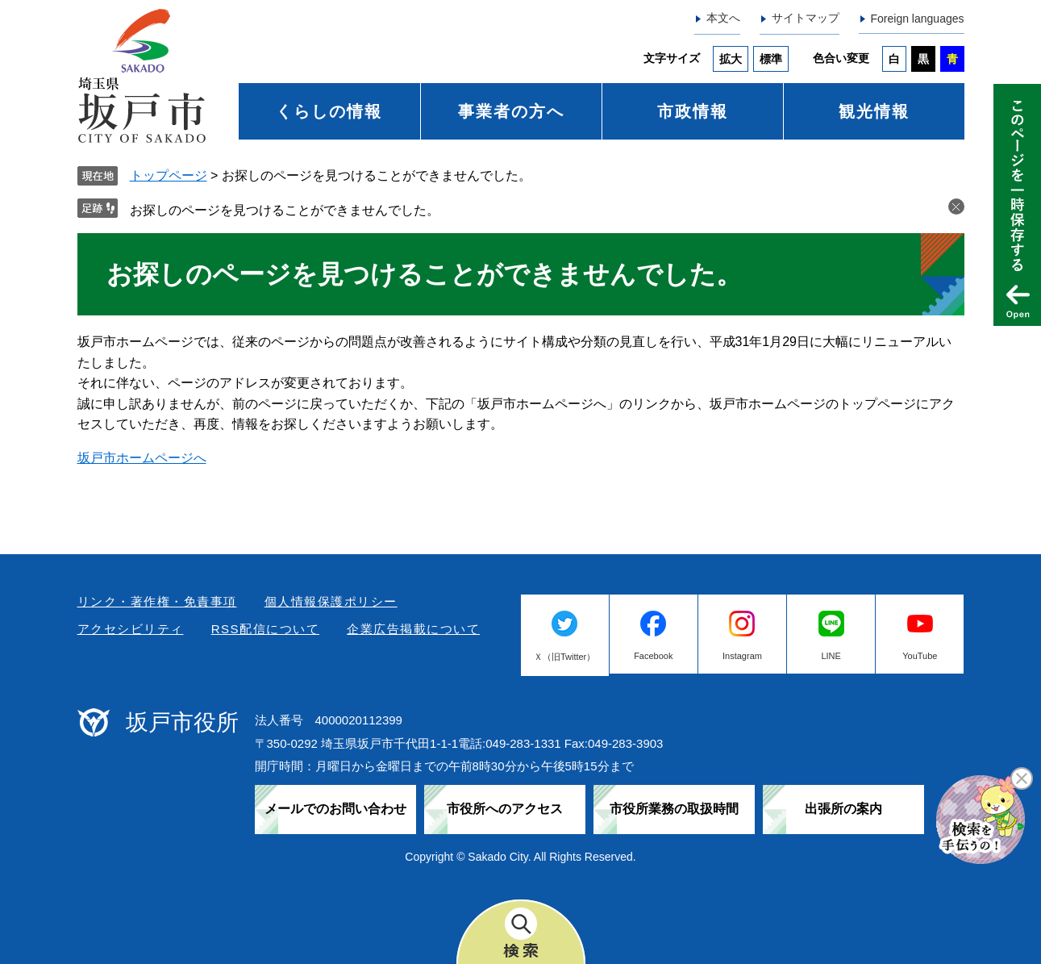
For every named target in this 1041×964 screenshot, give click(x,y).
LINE (830, 656)
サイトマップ (805, 17)
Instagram (742, 656)
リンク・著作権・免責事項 (157, 601)
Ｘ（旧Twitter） (564, 656)
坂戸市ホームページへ (141, 458)
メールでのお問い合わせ (335, 809)
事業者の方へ (511, 111)
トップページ (168, 175)
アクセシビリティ (130, 629)
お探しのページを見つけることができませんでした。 (284, 210)
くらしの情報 (329, 111)
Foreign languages (917, 18)
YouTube (919, 656)
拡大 (730, 58)
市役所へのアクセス (505, 809)
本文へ (723, 17)
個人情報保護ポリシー (331, 601)
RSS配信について (265, 629)
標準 (771, 58)
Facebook (653, 656)
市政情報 (692, 111)
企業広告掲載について (413, 629)
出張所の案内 (843, 809)
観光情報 (874, 111)
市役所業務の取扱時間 (674, 809)
